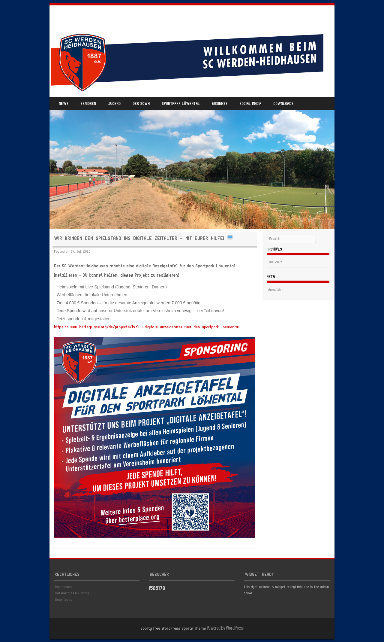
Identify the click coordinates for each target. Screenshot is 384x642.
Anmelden (276, 289)
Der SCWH (141, 104)
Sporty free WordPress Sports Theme (173, 629)
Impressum (64, 587)
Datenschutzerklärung (72, 593)
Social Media (251, 104)
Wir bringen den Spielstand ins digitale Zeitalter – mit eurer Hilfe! (143, 238)
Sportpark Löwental (181, 104)
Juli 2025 (275, 262)
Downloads (284, 104)
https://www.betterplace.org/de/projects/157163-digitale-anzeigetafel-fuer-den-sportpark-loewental (147, 327)
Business (220, 104)
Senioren (88, 104)
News (64, 104)
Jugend (114, 104)
